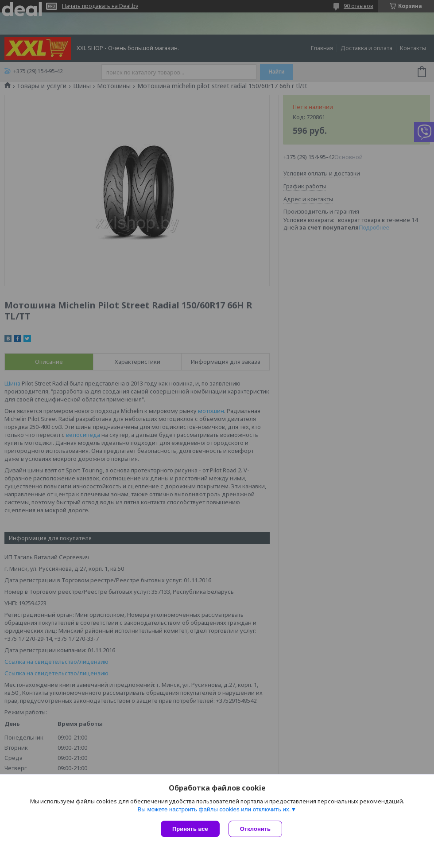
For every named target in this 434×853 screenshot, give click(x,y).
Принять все (190, 829)
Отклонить (255, 829)
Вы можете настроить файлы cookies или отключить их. (214, 809)
